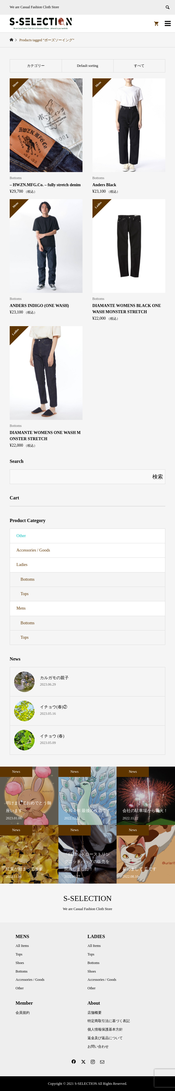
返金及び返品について (105, 1038)
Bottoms (27, 579)
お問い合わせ (98, 1046)
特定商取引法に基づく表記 (109, 1021)
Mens (21, 608)
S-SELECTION (87, 898)
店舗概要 (95, 1013)
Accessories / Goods (33, 550)
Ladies (21, 564)
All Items (22, 946)
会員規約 (23, 1013)
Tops (24, 594)
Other (21, 536)
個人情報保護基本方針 (105, 1029)
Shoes (20, 963)
